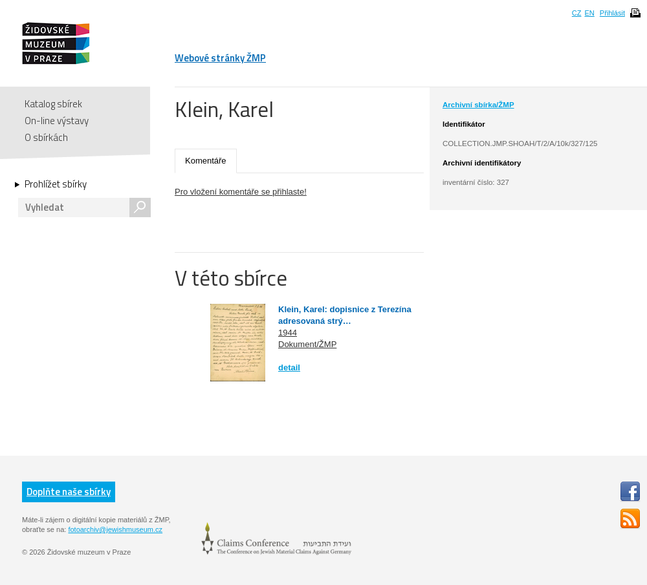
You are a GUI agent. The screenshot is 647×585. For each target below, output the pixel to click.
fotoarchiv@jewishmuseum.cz (115, 529)
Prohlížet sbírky (56, 184)
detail (289, 367)
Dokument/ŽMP (307, 344)
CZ (577, 13)
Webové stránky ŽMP (220, 57)
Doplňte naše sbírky (69, 491)
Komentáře (205, 160)
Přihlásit (612, 13)
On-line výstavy (57, 120)
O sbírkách (46, 137)
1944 (287, 332)
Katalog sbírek (53, 103)
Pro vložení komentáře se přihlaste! (241, 192)
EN (589, 13)
